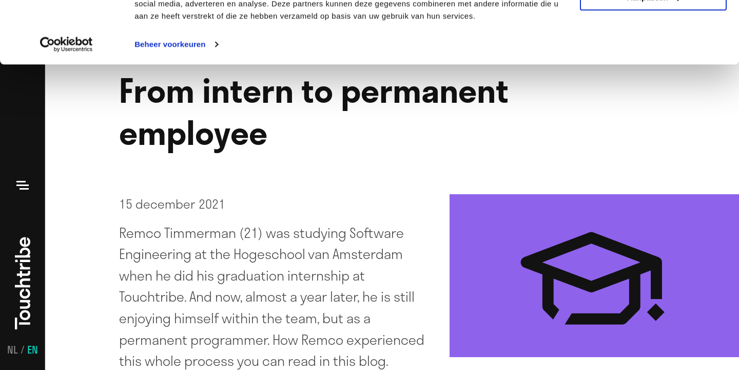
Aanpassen (653, 55)
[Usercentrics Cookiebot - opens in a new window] (66, 102)
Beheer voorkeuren (169, 102)
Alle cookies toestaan (653, 25)
